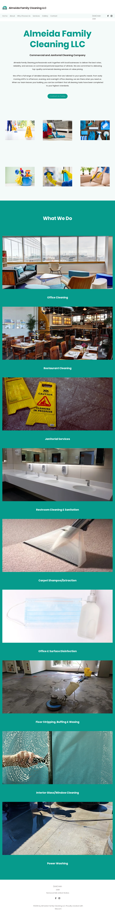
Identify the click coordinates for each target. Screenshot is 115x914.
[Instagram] (111, 16)
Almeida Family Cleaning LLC (27, 8)
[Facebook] (108, 16)
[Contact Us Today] (58, 96)
